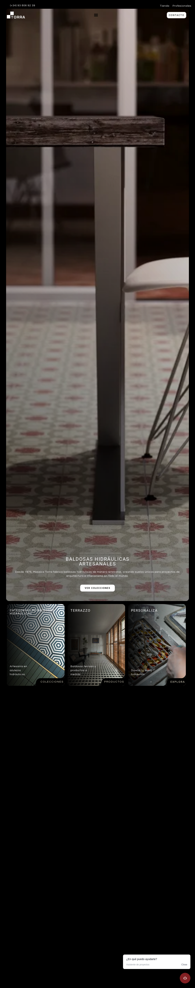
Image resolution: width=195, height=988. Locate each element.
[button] (96, 15)
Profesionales (182, 6)
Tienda (164, 6)
